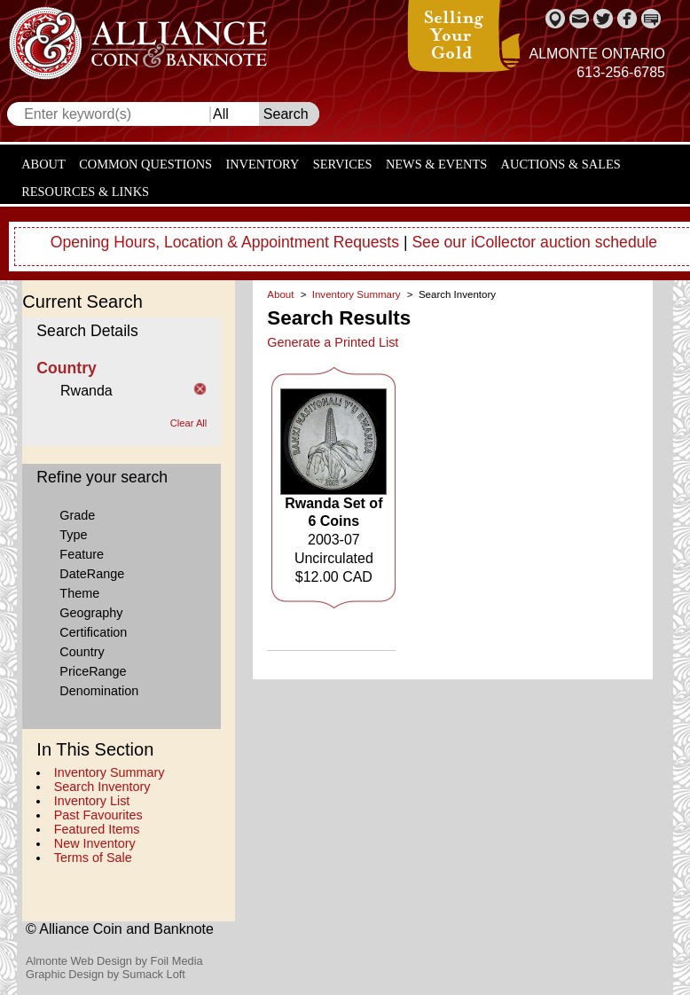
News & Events (436, 164)
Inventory (262, 164)
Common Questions (145, 164)
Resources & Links (85, 191)
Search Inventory (102, 787)
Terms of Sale (93, 857)
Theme (79, 593)
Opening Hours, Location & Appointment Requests (225, 242)
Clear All (189, 423)
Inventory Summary (109, 772)
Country (81, 652)
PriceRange (92, 671)
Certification (93, 632)
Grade (77, 515)
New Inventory (95, 843)
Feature (81, 554)
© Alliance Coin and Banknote (120, 928)
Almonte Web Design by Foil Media (114, 961)
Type (73, 535)
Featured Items (97, 829)
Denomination (98, 691)
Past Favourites (98, 815)
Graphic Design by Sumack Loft (105, 974)
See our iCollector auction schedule (534, 242)
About (43, 164)
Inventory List (92, 801)
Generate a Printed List (332, 342)
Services (342, 164)
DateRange (91, 574)
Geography (90, 613)
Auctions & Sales (561, 164)
